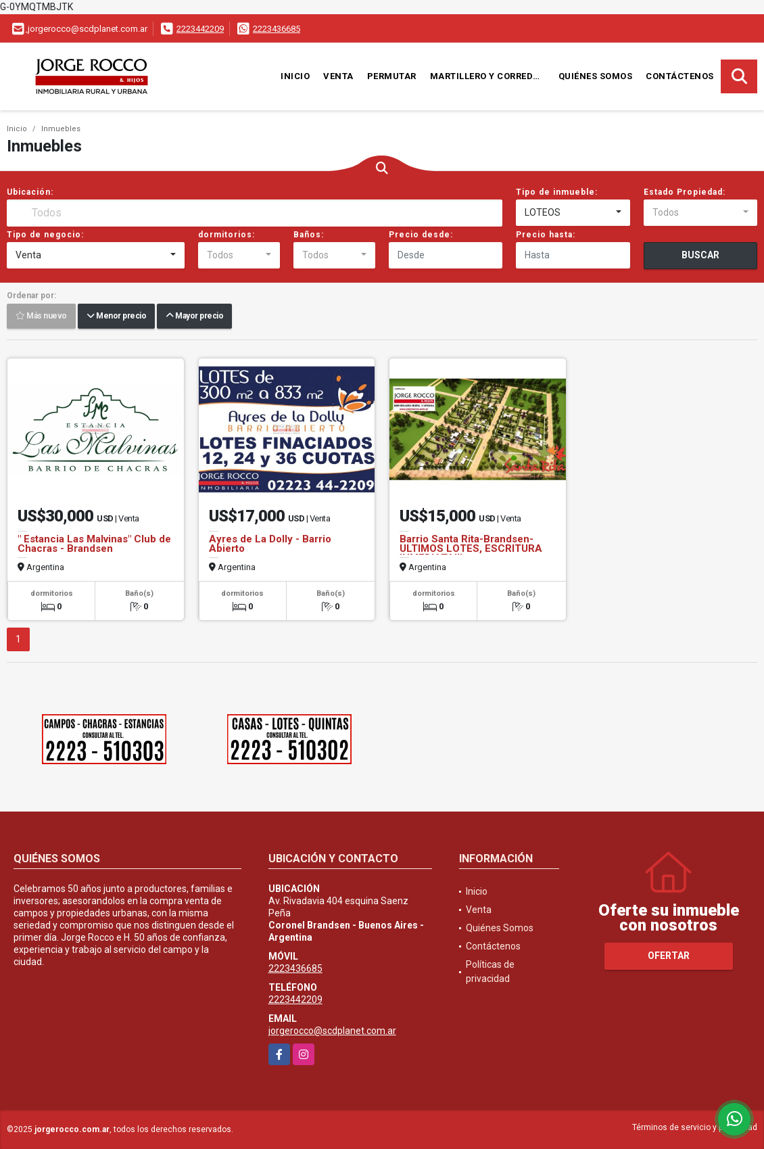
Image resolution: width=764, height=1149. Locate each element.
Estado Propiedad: (684, 192)
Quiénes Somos (595, 76)
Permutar (391, 76)
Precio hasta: (545, 234)
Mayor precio (194, 316)
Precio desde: (421, 234)
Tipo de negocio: (45, 234)
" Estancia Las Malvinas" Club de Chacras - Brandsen (94, 544)
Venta (338, 76)
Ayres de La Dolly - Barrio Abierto (270, 544)
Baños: (308, 234)
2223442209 (200, 29)
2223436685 (276, 29)
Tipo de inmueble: (557, 192)
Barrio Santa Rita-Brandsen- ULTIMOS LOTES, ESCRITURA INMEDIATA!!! (471, 548)
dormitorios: (226, 234)
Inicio (295, 76)
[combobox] (572, 213)
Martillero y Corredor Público (491, 76)
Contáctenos (680, 76)
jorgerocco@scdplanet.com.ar (332, 1030)
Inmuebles (60, 128)
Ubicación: (30, 192)
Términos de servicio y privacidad (694, 1127)
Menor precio (116, 316)
